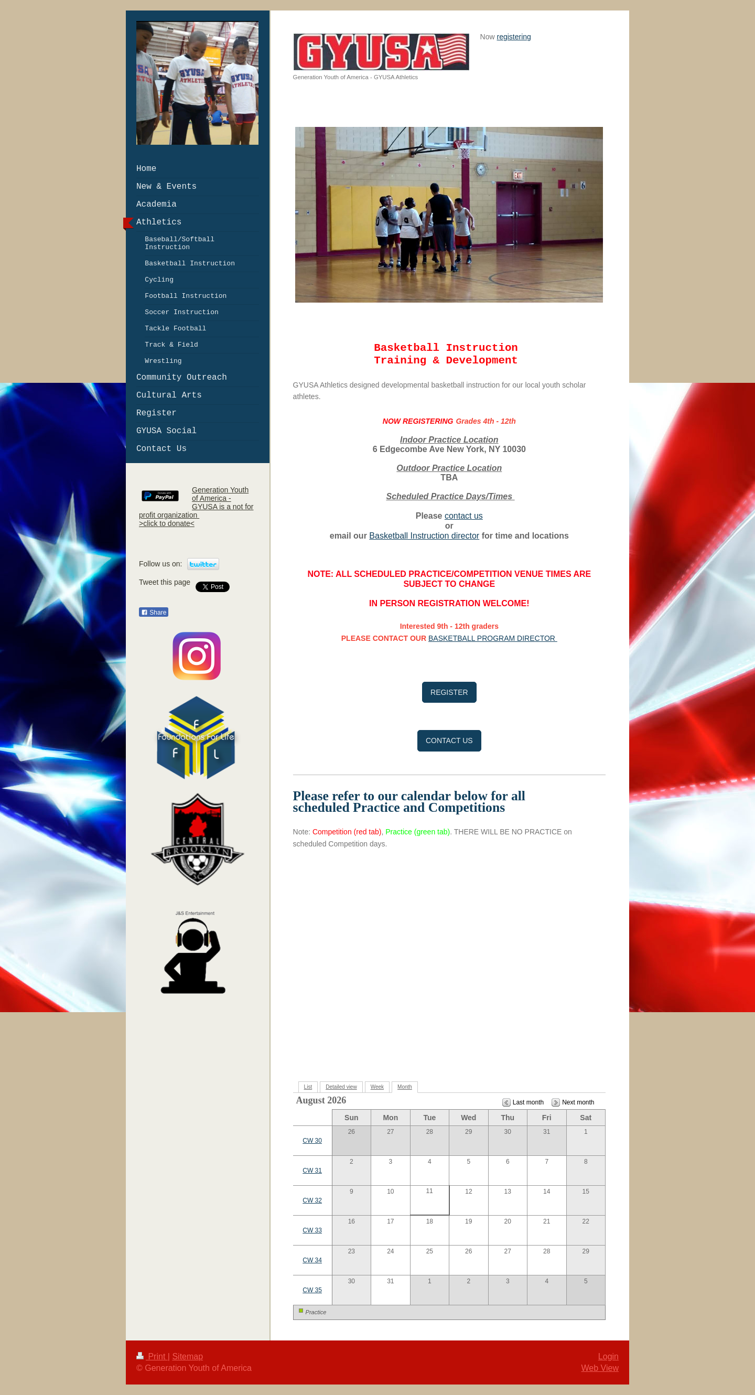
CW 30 (312, 1140)
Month (404, 1087)
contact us (464, 515)
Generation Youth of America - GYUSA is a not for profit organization (196, 502)
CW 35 (312, 1290)
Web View (600, 1368)
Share (153, 612)
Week (377, 1087)
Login (608, 1356)
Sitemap (187, 1356)
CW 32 (312, 1200)
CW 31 (312, 1170)
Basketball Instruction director (424, 535)
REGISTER (449, 692)
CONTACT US (449, 740)
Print (152, 1356)
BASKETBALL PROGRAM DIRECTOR (492, 638)
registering (514, 37)
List (308, 1087)
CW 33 (312, 1230)
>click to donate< (167, 523)
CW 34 (312, 1260)
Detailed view (341, 1087)
